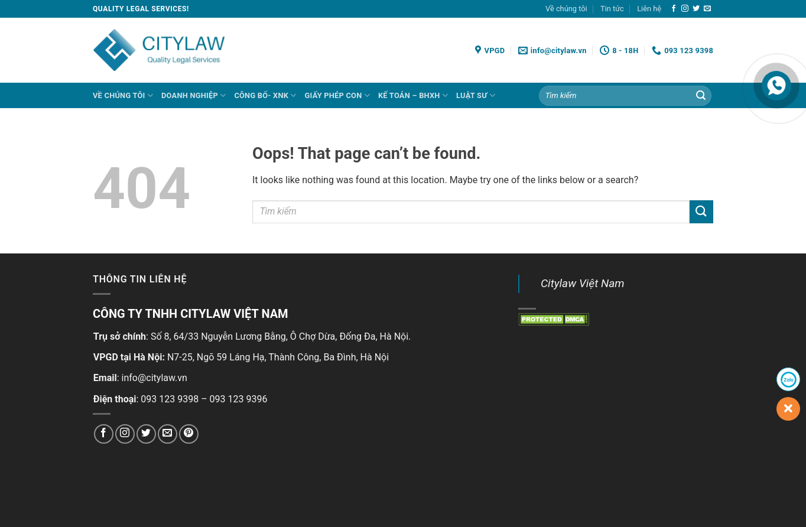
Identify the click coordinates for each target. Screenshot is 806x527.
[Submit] (701, 96)
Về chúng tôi (566, 8)
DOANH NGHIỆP (193, 95)
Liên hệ (649, 8)
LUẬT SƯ (475, 95)
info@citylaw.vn (154, 377)
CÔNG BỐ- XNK (265, 95)
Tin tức (612, 8)
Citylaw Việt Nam (583, 283)
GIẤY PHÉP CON (337, 95)
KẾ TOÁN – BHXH (413, 95)
